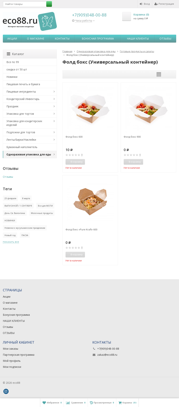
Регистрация (164, 3)
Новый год (10, 235)
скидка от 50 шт (16, 69)
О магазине (35, 38)
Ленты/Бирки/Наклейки (21, 139)
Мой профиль (12, 361)
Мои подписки (12, 367)
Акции (12, 38)
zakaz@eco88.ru (107, 354)
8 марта (26, 198)
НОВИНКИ (10, 220)
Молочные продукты (42, 213)
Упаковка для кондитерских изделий (24, 123)
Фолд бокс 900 (132, 136)
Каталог (15, 54)
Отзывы (165, 38)
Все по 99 (12, 62)
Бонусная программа (98, 38)
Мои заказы (10, 348)
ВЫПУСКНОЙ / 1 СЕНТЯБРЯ (18, 205)
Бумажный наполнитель (21, 147)
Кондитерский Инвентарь (22, 99)
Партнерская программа (18, 354)
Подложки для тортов (20, 132)
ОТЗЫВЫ (9, 333)
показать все (11, 241)
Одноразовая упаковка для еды (28, 154)
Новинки (11, 77)
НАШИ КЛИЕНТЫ (138, 38)
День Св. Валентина (15, 213)
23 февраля (10, 198)
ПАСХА (25, 235)
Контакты (62, 38)
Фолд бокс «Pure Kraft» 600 (81, 229)
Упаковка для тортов (20, 113)
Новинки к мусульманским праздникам (25, 227)
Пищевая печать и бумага (23, 84)
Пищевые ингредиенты (21, 91)
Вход (145, 3)
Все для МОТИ (45, 205)
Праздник (12, 106)
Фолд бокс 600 (74, 136)
